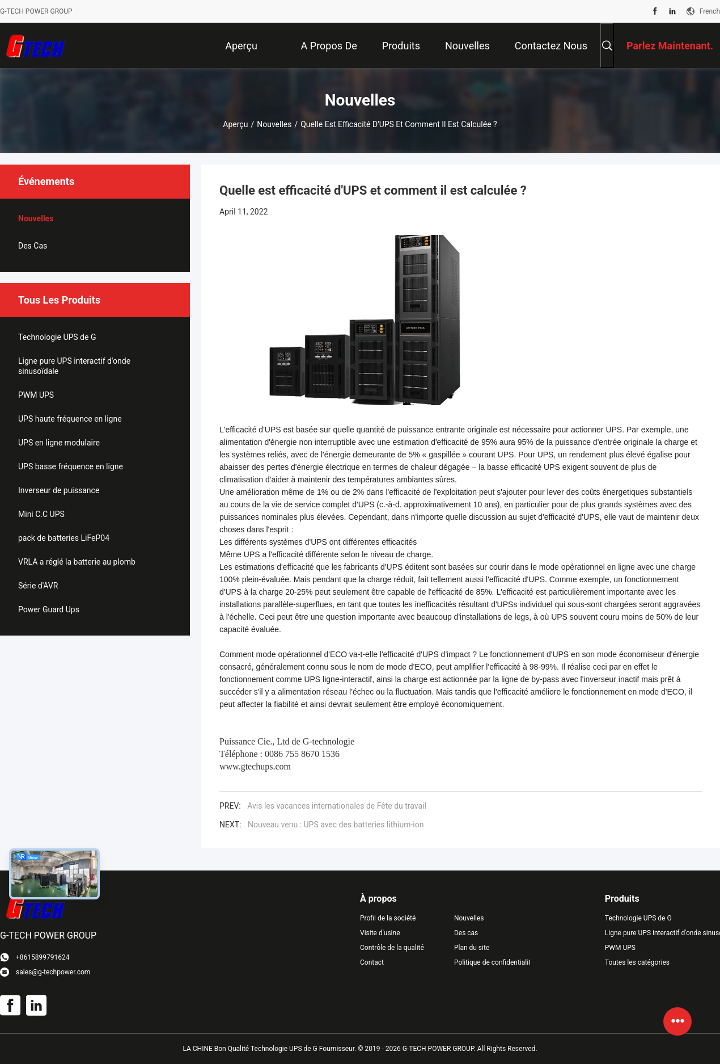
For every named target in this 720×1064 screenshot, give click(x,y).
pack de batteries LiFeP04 (63, 537)
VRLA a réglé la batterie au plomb (76, 561)
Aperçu (235, 124)
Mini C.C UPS (41, 514)
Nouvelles (274, 124)
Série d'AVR (38, 585)
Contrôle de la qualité (392, 948)
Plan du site (471, 948)
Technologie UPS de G (57, 337)
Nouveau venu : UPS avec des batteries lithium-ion (335, 824)
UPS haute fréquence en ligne (70, 418)
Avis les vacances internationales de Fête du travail (336, 805)
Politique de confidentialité (492, 962)
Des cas (32, 245)
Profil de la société (388, 918)
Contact (372, 962)
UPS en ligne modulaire (59, 442)
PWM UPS (36, 394)
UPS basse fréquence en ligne (70, 466)
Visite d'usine (380, 933)
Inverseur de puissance (58, 490)
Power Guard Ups (48, 609)
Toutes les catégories (637, 962)
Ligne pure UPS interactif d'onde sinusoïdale (74, 366)
